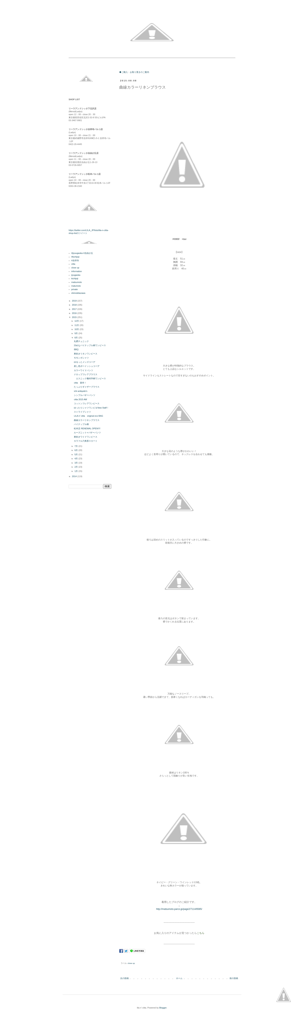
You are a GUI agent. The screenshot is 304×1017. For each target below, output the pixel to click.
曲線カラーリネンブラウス (86, 420)
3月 (76, 463)
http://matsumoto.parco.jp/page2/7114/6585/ (179, 909)
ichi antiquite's (80, 391)
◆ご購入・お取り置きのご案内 (134, 72)
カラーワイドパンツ (83, 370)
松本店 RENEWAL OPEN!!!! (87, 428)
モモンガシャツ (81, 358)
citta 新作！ (80, 383)
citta (73, 264)
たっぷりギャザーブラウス (86, 387)
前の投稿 (234, 978)
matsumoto (76, 282)
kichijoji (74, 278)
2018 (74, 305)
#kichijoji (75, 257)
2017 (74, 309)
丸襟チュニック (81, 341)
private (74, 289)
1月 (76, 471)
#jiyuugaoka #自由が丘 (82, 253)
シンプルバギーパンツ (84, 395)
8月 (76, 337)
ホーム (179, 978)
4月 (76, 458)
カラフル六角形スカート (85, 441)
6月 (76, 450)
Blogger (162, 1008)
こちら (200, 933)
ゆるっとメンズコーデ (84, 362)
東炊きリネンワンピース (85, 354)
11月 (76, 325)
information (76, 271)
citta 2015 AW (80, 399)
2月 (76, 467)
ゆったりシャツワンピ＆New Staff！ (91, 408)
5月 (76, 454)
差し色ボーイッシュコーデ (86, 366)
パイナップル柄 (81, 424)
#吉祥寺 (75, 260)
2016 (74, 313)
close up (131, 963)
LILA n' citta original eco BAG (88, 416)
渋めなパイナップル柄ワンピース (90, 345)
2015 (74, 317)
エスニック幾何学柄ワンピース (90, 378)
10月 (76, 329)
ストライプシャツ (82, 412)
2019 (74, 301)
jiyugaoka (75, 275)
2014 (74, 476)
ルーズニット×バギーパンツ (87, 432)
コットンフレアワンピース (86, 403)
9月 (76, 333)
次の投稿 (124, 978)
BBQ (76, 349)
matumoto (76, 286)
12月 (76, 321)
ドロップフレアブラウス (85, 374)
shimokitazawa (78, 293)
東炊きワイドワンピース (85, 437)
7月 (76, 446)
